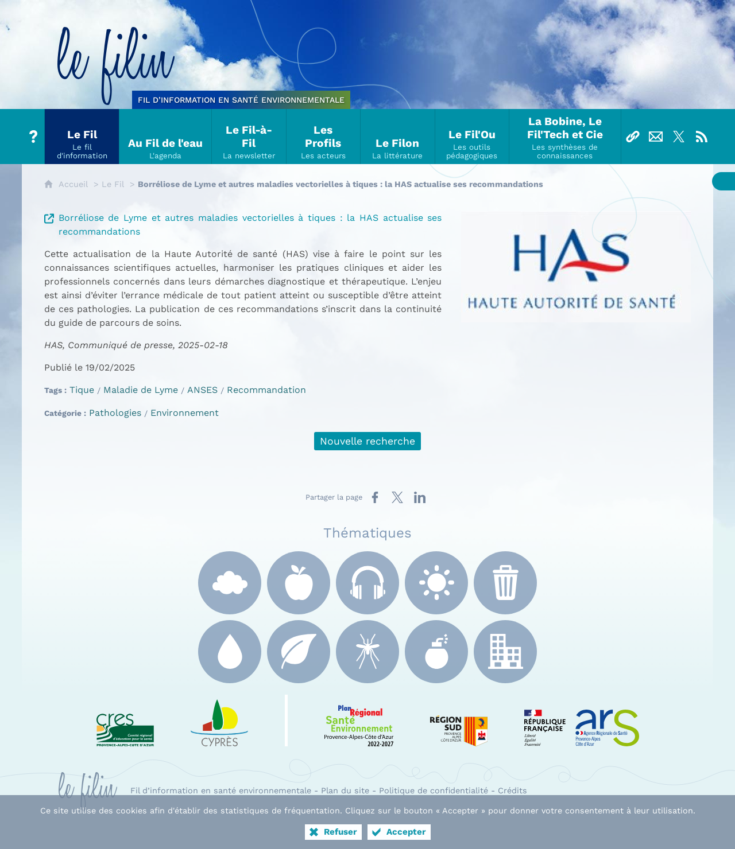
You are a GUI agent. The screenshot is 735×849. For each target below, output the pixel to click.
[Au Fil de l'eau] (165, 136)
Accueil (73, 184)
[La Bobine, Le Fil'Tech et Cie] (565, 136)
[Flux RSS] (701, 136)
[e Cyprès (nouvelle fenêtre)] (219, 720)
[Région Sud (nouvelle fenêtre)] (459, 720)
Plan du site (345, 790)
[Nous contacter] (655, 136)
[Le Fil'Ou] (472, 136)
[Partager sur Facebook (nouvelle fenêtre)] (375, 497)
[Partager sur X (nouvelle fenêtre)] (397, 497)
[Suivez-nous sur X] (678, 136)
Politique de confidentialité (433, 790)
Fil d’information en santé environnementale (220, 790)
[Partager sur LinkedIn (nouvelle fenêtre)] (420, 497)
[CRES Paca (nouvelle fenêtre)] (125, 720)
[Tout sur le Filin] (33, 136)
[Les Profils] (324, 136)
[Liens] (632, 136)
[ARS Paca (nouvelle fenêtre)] (581, 720)
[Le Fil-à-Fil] (249, 136)
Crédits (512, 790)
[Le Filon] (398, 136)
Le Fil (113, 184)
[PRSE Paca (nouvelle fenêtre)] (358, 720)
